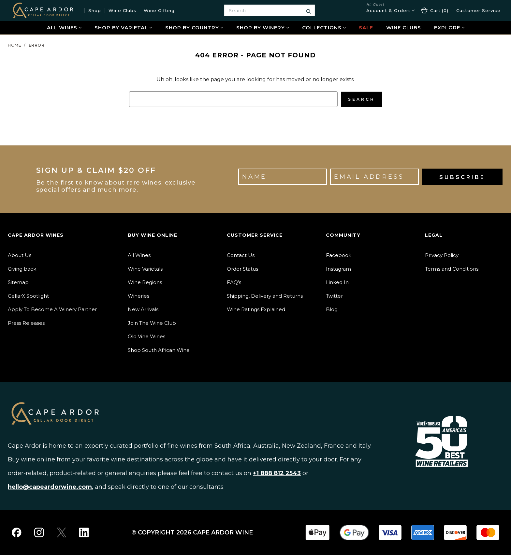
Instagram (338, 268)
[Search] (308, 10)
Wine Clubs (122, 10)
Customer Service (478, 10)
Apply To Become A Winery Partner (52, 309)
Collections (324, 27)
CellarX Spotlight (28, 295)
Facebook (338, 255)
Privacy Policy (442, 255)
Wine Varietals (145, 268)
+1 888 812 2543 (277, 472)
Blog (332, 309)
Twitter (334, 295)
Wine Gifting (159, 10)
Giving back (22, 268)
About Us (19, 255)
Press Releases (26, 323)
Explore (449, 27)
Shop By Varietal (123, 27)
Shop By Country (194, 27)
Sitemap (18, 282)
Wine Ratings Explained (256, 309)
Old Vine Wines (146, 336)
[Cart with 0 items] (434, 11)
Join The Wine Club (152, 323)
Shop (94, 10)
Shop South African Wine (159, 350)
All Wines (64, 27)
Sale (366, 27)
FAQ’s (234, 282)
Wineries (138, 295)
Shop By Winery (262, 27)
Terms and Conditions (451, 268)
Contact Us (241, 255)
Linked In (337, 282)
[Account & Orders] (390, 11)
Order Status (242, 268)
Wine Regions (145, 282)
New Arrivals (143, 309)
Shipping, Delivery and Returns (265, 295)
